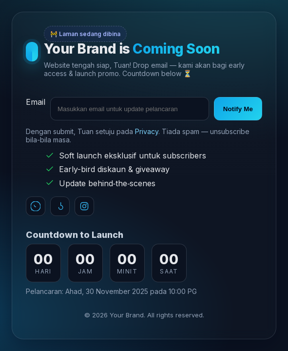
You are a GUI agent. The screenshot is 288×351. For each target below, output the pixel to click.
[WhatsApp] (35, 206)
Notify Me (238, 109)
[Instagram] (84, 206)
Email (35, 102)
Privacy (146, 131)
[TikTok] (60, 206)
